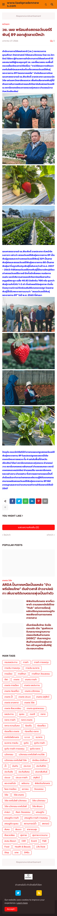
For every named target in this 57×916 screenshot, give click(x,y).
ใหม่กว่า (7, 535)
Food (6, 846)
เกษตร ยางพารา (11, 702)
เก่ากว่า (50, 535)
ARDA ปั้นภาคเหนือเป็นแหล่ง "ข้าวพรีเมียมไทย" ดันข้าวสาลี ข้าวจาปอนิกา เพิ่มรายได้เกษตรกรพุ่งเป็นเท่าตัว (28, 589)
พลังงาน (25, 783)
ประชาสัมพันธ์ (41, 772)
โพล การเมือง (10, 789)
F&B (44, 841)
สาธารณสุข (32, 829)
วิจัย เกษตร (19, 795)
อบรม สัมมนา (10, 841)
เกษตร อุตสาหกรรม (35, 708)
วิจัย (6, 795)
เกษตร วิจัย (29, 702)
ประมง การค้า (22, 777)
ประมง (7, 777)
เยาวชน (25, 789)
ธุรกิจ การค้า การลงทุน (14, 748)
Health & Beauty (23, 846)
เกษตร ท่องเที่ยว (11, 691)
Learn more (22, 903)
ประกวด (27, 766)
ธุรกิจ (26, 743)
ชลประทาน (9, 714)
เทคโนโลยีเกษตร (11, 737)
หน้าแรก (5, 24)
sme (16, 852)
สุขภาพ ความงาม (40, 835)
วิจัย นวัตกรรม (38, 800)
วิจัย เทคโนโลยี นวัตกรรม (15, 800)
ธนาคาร (39, 737)
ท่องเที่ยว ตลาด (32, 731)
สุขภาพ (23, 835)
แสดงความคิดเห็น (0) (28, 527)
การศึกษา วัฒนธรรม (41, 674)
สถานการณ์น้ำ (30, 823)
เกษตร (16, 679)
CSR (24, 841)
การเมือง (8, 674)
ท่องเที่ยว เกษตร (11, 731)
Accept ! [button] (11, 909)
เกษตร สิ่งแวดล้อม (12, 708)
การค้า (26, 662)
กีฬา (6, 679)
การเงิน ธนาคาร (32, 668)
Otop (6, 852)
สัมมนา (18, 829)
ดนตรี (32, 714)
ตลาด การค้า (10, 720)
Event (34, 841)
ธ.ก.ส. (27, 737)
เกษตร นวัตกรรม (32, 691)
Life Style (40, 846)
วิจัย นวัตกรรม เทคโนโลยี (15, 806)
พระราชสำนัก (10, 783)
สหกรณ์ (45, 823)
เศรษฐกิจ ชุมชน (11, 823)
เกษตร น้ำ (8, 697)
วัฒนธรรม (38, 789)
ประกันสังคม (24, 772)
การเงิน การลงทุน (12, 668)
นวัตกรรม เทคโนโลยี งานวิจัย (32, 754)
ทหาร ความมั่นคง (12, 725)
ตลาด (43, 714)
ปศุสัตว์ (36, 777)
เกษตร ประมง (25, 697)
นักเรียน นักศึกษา (39, 760)
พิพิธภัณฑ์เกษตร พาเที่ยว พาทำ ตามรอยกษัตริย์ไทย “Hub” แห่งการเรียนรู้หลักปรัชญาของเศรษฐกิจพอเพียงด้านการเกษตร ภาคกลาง (40, 609)
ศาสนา (7, 812)
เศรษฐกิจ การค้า (11, 818)
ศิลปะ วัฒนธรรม (23, 812)
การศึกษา (22, 674)
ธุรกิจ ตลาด (35, 748)
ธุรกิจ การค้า (39, 743)
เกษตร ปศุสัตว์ (42, 697)
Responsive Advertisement (28, 16)
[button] (3, 4)
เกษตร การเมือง (11, 685)
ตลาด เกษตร (26, 720)
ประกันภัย (8, 772)
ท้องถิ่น (28, 725)
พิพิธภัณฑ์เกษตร (42, 783)
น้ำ (5, 766)
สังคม (7, 829)
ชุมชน (21, 714)
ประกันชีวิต (41, 766)
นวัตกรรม (8, 754)
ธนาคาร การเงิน (11, 743)
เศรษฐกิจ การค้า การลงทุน (36, 818)
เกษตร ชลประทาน (32, 685)
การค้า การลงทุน (41, 662)
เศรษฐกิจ (40, 812)
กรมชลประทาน (10, 662)
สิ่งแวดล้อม (9, 835)
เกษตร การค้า (31, 679)
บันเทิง (15, 766)
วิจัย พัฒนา (37, 806)
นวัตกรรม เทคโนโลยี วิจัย (15, 760)
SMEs (26, 852)
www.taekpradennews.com (23, 4)
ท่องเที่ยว (41, 725)
